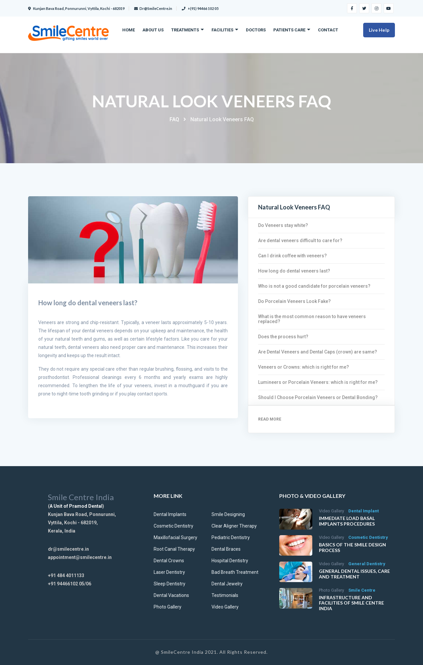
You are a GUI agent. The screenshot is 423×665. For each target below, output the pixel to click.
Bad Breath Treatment (235, 572)
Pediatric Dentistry (231, 537)
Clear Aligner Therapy (234, 526)
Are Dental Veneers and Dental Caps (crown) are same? (317, 351)
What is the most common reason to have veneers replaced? (312, 319)
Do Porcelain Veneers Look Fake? (294, 301)
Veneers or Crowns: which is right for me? (303, 367)
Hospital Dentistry (230, 560)
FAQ (174, 119)
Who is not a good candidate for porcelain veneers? (314, 286)
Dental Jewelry (227, 583)
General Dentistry (366, 563)
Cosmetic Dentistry (173, 526)
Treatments (185, 29)
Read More (269, 419)
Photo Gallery (167, 607)
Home (128, 29)
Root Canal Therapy (174, 549)
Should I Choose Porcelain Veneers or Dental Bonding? (318, 397)
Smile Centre (361, 590)
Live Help (379, 30)
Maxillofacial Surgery (175, 537)
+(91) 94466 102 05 (200, 8)
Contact (328, 29)
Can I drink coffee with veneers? (292, 255)
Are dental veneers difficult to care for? (300, 240)
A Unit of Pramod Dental (76, 506)
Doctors (256, 29)
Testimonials (225, 595)
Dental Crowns (169, 560)
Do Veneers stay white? (283, 225)
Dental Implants (170, 514)
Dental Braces (226, 549)
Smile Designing (228, 514)
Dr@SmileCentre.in (153, 8)
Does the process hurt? (283, 336)
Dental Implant (363, 510)
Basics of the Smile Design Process (352, 547)
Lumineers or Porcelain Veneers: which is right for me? (318, 382)
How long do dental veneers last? (294, 271)
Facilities (222, 29)
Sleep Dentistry (169, 583)
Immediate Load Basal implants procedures (347, 521)
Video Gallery (225, 607)
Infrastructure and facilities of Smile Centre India (351, 603)
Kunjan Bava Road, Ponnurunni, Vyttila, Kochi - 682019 (76, 8)
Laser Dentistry (169, 572)
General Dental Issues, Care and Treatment (354, 573)
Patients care (289, 29)
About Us (153, 29)
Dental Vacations (171, 595)
